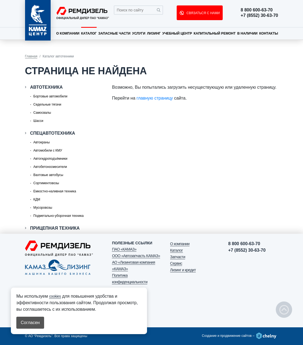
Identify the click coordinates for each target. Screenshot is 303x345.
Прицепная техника (55, 228)
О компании (67, 33)
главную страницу (155, 98)
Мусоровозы (42, 208)
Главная (31, 56)
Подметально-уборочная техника (58, 216)
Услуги (138, 33)
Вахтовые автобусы (48, 175)
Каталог (89, 33)
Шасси (38, 121)
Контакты (268, 33)
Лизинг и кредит (183, 270)
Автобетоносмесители (50, 167)
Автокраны (41, 142)
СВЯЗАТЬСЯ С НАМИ (203, 13)
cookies (55, 296)
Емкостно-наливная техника (54, 191)
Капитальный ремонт (214, 33)
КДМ (36, 199)
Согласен (30, 322)
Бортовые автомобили (50, 96)
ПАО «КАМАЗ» (124, 249)
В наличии (247, 33)
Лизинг (154, 33)
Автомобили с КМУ (47, 150)
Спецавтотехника (52, 133)
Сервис (176, 263)
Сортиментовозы (46, 183)
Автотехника (46, 87)
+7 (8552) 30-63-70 (259, 15)
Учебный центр (177, 33)
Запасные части (114, 33)
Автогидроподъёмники (50, 159)
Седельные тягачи (47, 104)
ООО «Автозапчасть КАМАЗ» (136, 256)
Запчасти (177, 257)
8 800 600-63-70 (257, 10)
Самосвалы (42, 113)
